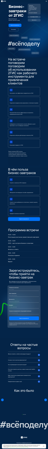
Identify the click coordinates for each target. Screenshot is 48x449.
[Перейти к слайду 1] (22, 414)
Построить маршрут (33, 12)
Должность (11, 299)
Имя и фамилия (12, 293)
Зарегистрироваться (24, 318)
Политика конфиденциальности (24, 442)
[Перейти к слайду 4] (25, 414)
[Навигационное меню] (46, 1)
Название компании (14, 287)
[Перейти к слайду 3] (24, 414)
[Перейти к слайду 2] (23, 414)
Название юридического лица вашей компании (20, 311)
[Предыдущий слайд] (2, 403)
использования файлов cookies (22, 447)
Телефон (11, 305)
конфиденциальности (12, 447)
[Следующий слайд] (45, 403)
